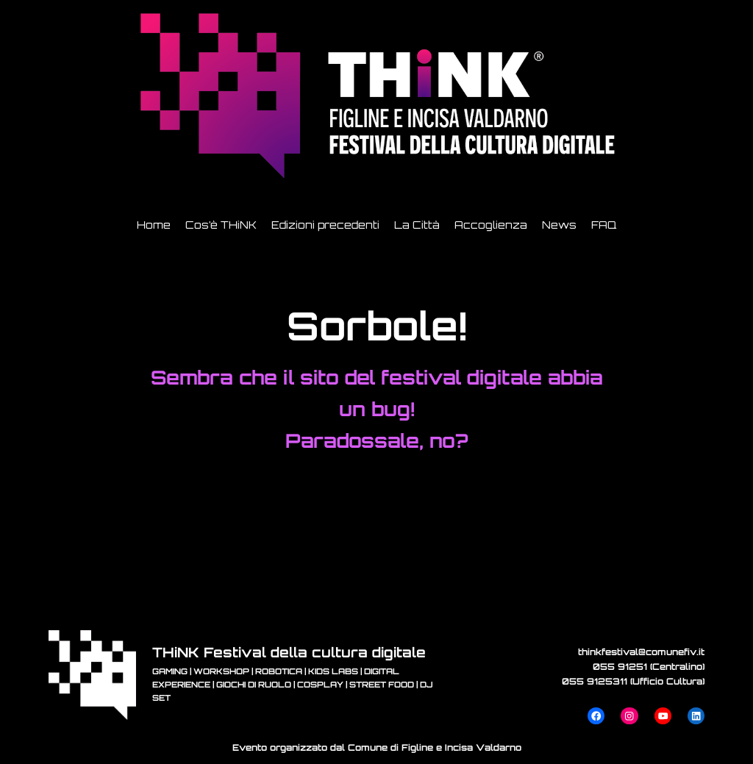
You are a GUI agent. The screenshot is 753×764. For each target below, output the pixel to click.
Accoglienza (490, 224)
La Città (417, 224)
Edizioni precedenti (325, 224)
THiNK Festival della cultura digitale (289, 651)
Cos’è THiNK (221, 224)
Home (154, 224)
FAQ (603, 224)
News (559, 224)
